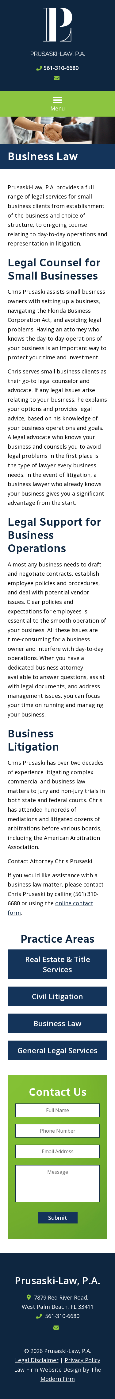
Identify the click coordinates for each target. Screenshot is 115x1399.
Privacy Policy (82, 1360)
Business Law (57, 1023)
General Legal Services (57, 1050)
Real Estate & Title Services (57, 964)
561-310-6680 (61, 67)
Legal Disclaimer (37, 1360)
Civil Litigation (57, 996)
